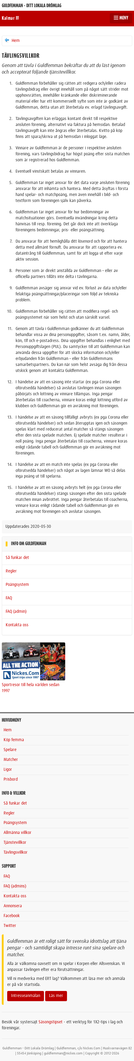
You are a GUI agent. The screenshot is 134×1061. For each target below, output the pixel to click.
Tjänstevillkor (15, 842)
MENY (121, 18)
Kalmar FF (10, 18)
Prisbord (11, 779)
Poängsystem (17, 585)
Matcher (11, 760)
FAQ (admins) (15, 886)
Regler (11, 571)
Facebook (12, 916)
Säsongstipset (51, 1022)
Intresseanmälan (25, 996)
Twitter (10, 926)
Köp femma (14, 740)
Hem (12, 40)
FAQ (9, 598)
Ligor (8, 769)
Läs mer (56, 996)
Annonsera (13, 906)
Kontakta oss (17, 625)
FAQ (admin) (16, 611)
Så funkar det (17, 558)
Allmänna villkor (17, 833)
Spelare (10, 750)
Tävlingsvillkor (16, 852)
